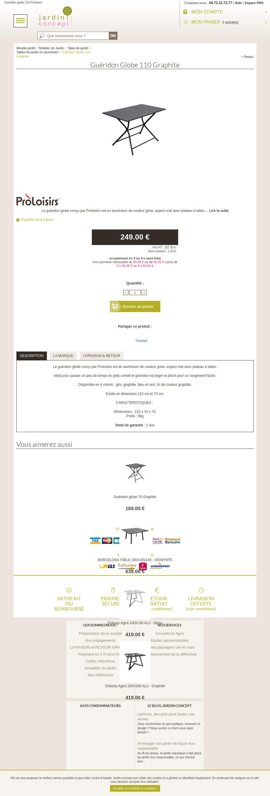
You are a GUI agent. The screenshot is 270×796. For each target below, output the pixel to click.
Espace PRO (254, 3)
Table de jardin (78, 48)
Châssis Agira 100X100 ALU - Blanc (134, 623)
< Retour (248, 56)
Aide (238, 3)
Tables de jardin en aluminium (37, 52)
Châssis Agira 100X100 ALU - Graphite (135, 686)
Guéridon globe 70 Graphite (135, 497)
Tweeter (141, 341)
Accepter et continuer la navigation (135, 788)
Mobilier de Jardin (51, 48)
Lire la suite (219, 211)
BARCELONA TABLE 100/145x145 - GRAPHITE (135, 560)
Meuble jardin (25, 48)
